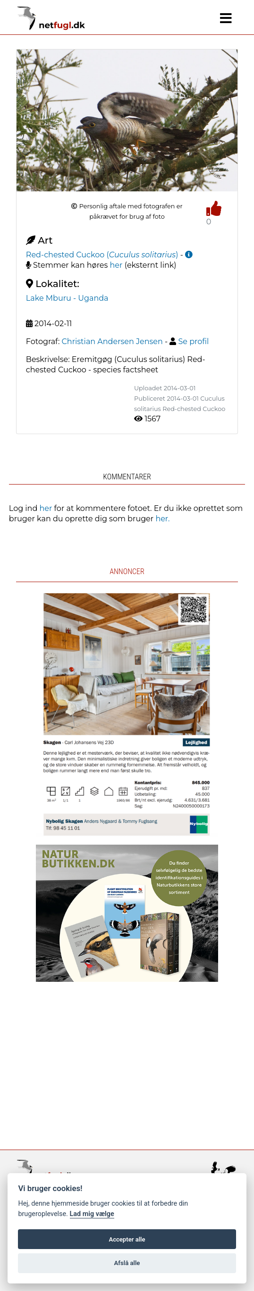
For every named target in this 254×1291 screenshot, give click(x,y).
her (116, 265)
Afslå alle (127, 1262)
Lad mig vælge (92, 1214)
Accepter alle (127, 1239)
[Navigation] (226, 18)
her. (162, 518)
